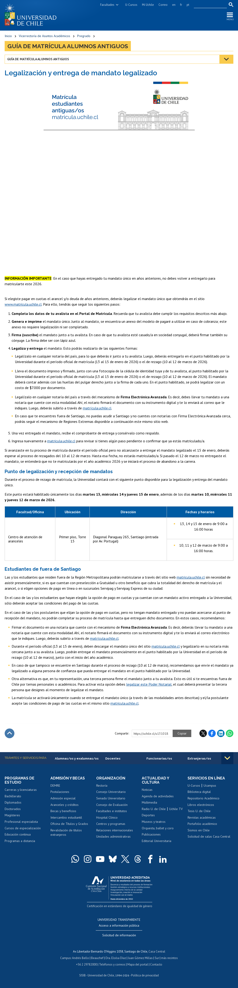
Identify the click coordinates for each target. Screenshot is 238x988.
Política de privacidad (145, 975)
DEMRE (55, 785)
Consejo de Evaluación (112, 805)
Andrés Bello (80, 958)
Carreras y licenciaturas (21, 790)
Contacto (156, 964)
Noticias (147, 790)
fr (181, 5)
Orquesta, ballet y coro (158, 828)
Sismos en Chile (199, 830)
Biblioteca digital (199, 792)
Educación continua (18, 834)
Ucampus (210, 785)
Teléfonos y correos (112, 964)
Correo (163, 5)
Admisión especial (63, 798)
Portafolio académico (202, 824)
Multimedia (149, 802)
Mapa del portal (137, 964)
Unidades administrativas (113, 836)
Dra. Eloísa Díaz (116, 958)
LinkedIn (221, 733)
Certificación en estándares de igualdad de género (119, 906)
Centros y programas (110, 824)
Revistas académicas (202, 817)
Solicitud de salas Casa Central (209, 836)
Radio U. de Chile (154, 809)
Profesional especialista (21, 822)
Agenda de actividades (158, 796)
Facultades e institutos (111, 811)
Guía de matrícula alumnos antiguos (67, 46)
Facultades (107, 5)
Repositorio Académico (203, 798)
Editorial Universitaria (156, 841)
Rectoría (101, 785)
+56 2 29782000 (86, 964)
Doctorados (13, 809)
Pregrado (83, 36)
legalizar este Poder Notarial (149, 684)
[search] (207, 4)
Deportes (148, 815)
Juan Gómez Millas (140, 958)
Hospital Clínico (107, 817)
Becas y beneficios (63, 811)
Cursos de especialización (23, 828)
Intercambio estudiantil (66, 817)
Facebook (212, 733)
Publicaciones (151, 834)
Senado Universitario (110, 798)
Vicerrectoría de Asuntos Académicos (44, 36)
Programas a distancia (20, 841)
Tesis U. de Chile (199, 811)
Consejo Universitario (111, 792)
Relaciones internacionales (114, 830)
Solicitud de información (119, 935)
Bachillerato (13, 796)
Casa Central (157, 951)
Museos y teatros (153, 822)
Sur (157, 958)
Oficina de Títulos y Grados (69, 824)
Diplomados (13, 802)
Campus (65, 958)
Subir (9, 733)
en (173, 5)
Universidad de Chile (101, 975)
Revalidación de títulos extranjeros (66, 832)
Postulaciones (59, 792)
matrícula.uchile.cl (97, 408)
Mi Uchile (148, 5)
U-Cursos (131, 5)
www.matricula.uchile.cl (23, 304)
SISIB (82, 975)
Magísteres (12, 815)
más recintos (169, 958)
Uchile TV (176, 809)
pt (188, 5)
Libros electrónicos (201, 805)
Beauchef (97, 958)
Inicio (8, 36)
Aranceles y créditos (64, 805)
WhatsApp (229, 733)
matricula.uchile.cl (61, 441)
